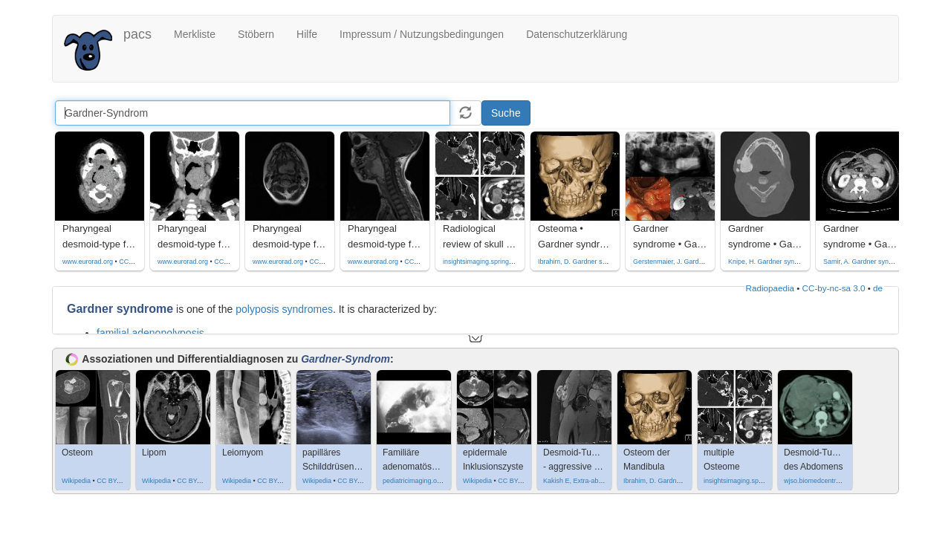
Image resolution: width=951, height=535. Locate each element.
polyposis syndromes (284, 309)
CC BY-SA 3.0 (197, 480)
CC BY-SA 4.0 (117, 480)
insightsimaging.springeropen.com (494, 261)
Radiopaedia (770, 288)
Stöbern (256, 34)
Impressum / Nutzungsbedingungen (422, 34)
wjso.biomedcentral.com (820, 480)
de (878, 288)
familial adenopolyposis (150, 333)
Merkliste (194, 34)
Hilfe (306, 34)
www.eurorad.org (87, 261)
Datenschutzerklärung (576, 34)
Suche (506, 113)
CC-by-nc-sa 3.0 (834, 288)
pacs (137, 34)
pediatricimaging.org (413, 480)
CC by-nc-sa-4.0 (143, 261)
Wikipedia (76, 480)
